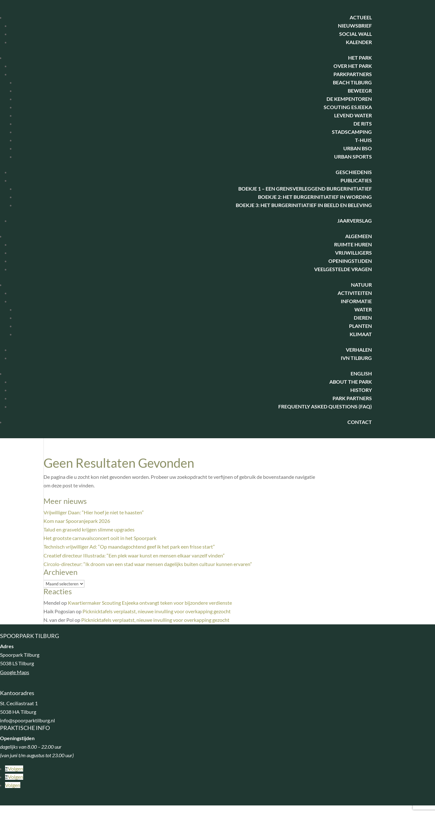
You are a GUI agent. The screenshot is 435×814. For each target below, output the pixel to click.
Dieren (363, 318)
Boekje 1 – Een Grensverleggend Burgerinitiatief (305, 189)
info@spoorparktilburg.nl (27, 720)
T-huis (363, 140)
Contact (359, 422)
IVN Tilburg (356, 358)
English (361, 373)
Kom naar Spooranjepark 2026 (76, 521)
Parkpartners (352, 74)
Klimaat (361, 334)
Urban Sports (353, 156)
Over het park (352, 66)
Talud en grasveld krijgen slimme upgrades (89, 529)
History (361, 390)
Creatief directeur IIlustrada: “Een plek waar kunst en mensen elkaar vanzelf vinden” (134, 555)
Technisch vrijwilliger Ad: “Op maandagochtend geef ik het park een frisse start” (129, 547)
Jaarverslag (354, 221)
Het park (360, 58)
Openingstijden (350, 261)
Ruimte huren (353, 244)
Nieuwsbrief (355, 26)
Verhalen (359, 350)
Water (363, 309)
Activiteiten (355, 293)
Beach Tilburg (352, 82)
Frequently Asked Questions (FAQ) (325, 406)
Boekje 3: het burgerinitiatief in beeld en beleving (304, 205)
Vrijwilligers (353, 253)
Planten (360, 326)
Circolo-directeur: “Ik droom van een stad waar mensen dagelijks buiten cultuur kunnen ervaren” (147, 564)
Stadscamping (352, 132)
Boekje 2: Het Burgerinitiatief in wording (315, 197)
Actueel (361, 17)
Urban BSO (357, 148)
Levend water (353, 115)
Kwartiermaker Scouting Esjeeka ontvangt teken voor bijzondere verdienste (150, 603)
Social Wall (355, 34)
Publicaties (356, 180)
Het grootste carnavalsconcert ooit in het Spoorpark (99, 538)
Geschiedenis (354, 172)
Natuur (361, 285)
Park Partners (352, 398)
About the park (350, 382)
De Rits (362, 123)
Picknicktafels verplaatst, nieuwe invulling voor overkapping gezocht (156, 611)
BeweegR (360, 91)
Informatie (356, 301)
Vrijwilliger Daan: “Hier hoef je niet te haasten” (93, 512)
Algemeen (358, 236)
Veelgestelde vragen (343, 269)
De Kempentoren (349, 99)
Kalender (359, 42)
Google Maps (14, 672)
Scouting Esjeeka (348, 107)
